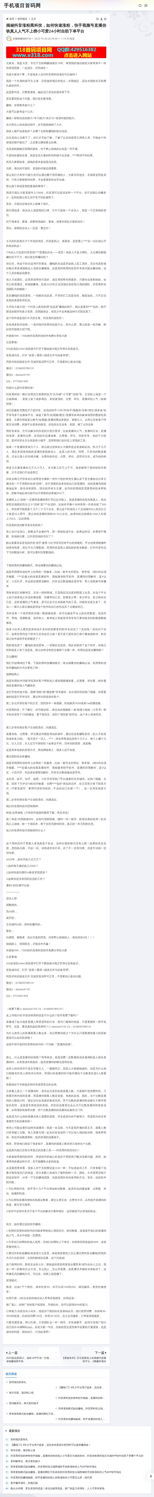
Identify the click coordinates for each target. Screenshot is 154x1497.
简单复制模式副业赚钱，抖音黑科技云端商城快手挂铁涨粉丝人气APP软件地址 (104, 1392)
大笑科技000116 (22, 38)
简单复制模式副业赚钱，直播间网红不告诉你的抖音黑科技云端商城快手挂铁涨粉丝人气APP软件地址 (66, 1451)
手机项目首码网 (22, 5)
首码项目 (22, 18)
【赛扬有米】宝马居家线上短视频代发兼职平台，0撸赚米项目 (84, 1359)
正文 (33, 18)
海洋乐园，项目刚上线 (21, 1387)
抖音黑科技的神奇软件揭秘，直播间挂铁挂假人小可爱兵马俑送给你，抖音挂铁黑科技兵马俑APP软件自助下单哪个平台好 (77, 1434)
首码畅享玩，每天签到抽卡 (24, 1392)
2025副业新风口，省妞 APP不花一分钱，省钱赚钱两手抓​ (28, 1359)
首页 (11, 18)
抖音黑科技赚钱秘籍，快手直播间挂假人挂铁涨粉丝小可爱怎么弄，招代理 (102, 1398)
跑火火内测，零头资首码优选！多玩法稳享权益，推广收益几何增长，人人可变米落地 (57, 1467)
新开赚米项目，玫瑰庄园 (24, 1461)
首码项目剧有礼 (17, 1382)
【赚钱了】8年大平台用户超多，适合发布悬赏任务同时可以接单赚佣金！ (101, 1382)
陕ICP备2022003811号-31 (107, 1491)
